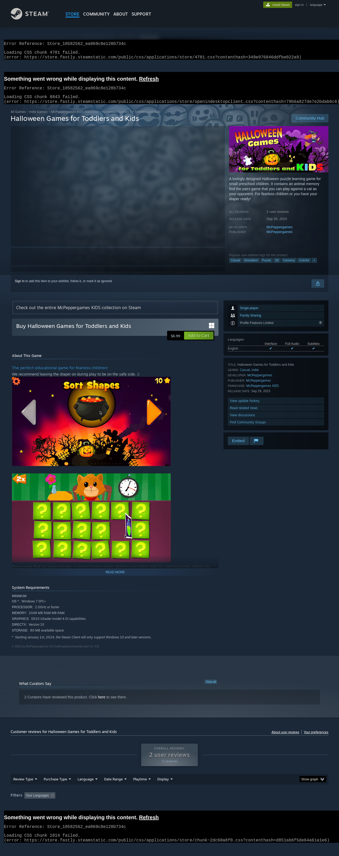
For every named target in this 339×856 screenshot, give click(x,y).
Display (163, 789)
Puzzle (266, 266)
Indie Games (38, 118)
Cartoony (289, 266)
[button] (199, 342)
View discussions (242, 421)
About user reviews (285, 738)
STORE (72, 14)
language (316, 5)
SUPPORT (141, 14)
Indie (255, 376)
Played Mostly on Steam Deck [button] (170, 805)
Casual (235, 266)
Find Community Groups (248, 429)
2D (277, 266)
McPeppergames (279, 233)
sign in (299, 5)
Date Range (113, 789)
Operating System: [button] (214, 805)
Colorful (304, 266)
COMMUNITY (96, 14)
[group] (169, 805)
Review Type (23, 789)
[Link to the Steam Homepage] (34, 18)
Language (85, 789)
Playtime (140, 789)
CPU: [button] (241, 805)
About (120, 14)
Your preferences (316, 738)
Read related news (244, 414)
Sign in (20, 287)
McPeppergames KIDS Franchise (75, 118)
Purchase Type (55, 789)
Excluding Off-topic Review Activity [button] (90, 805)
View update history (245, 407)
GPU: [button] (259, 805)
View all (211, 688)
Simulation (251, 266)
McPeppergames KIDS (262, 392)
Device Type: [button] (282, 805)
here (101, 703)
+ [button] (314, 266)
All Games (18, 118)
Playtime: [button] (131, 805)
